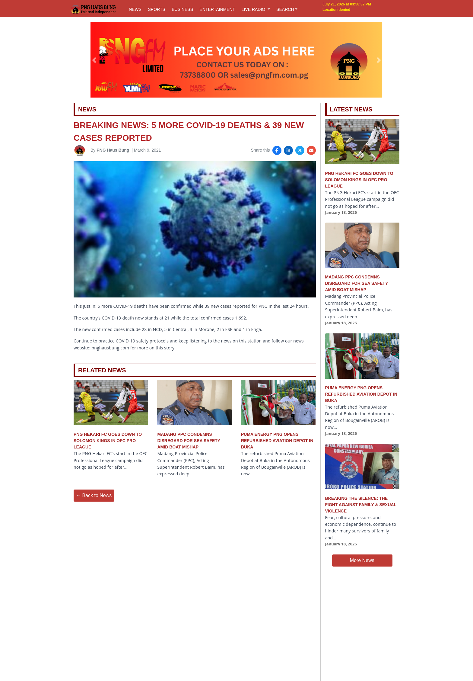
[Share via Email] (311, 150)
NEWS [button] (135, 9)
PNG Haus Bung (113, 150)
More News (362, 560)
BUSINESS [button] (182, 9)
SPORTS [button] (156, 9)
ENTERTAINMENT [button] (217, 9)
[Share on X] (299, 150)
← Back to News (94, 495)
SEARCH (285, 9)
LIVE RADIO (254, 9)
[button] (94, 60)
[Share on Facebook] (276, 150)
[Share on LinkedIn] (288, 150)
